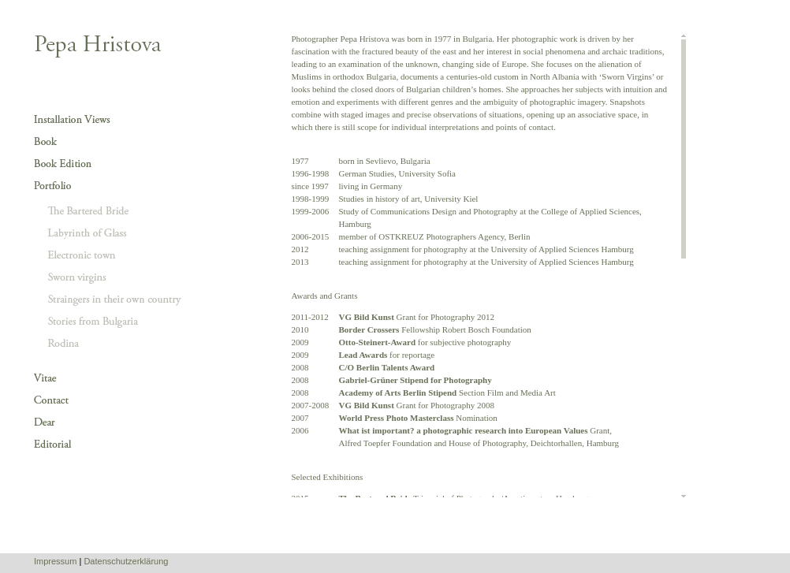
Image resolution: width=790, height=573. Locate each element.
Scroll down (683, 495)
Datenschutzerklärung (126, 561)
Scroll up (683, 35)
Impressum (55, 561)
